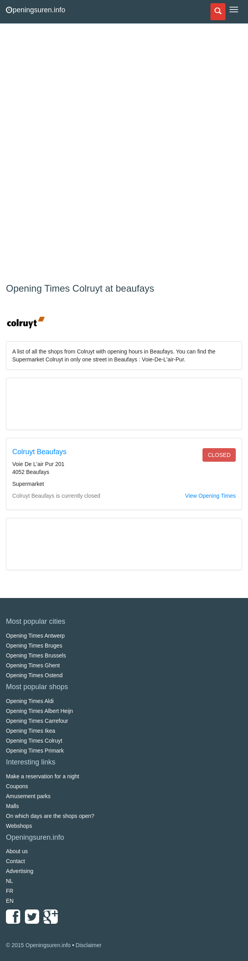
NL (9, 881)
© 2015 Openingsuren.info (38, 945)
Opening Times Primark (35, 750)
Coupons (17, 786)
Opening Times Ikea (30, 731)
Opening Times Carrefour (37, 721)
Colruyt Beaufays (39, 452)
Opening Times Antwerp (35, 635)
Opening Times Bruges (34, 645)
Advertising (19, 871)
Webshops (19, 826)
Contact (15, 861)
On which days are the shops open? (50, 816)
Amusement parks (28, 796)
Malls (12, 806)
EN (9, 901)
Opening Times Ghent (33, 665)
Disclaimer (88, 945)
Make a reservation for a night (42, 776)
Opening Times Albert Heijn (39, 711)
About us (17, 851)
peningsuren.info (35, 10)
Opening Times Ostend (34, 675)
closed (219, 455)
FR (9, 891)
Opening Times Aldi (30, 701)
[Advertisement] (65, 154)
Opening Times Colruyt (34, 740)
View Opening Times (210, 496)
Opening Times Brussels (36, 655)
